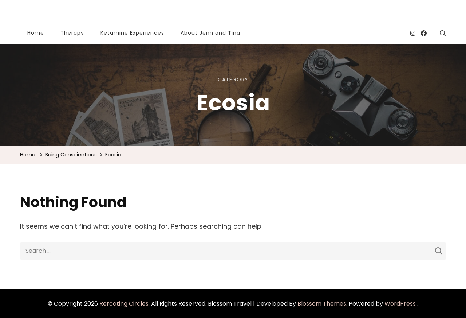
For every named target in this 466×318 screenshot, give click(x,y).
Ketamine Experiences (132, 32)
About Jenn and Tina (210, 32)
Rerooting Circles (124, 303)
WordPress (400, 303)
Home (35, 32)
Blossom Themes (321, 303)
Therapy (72, 32)
